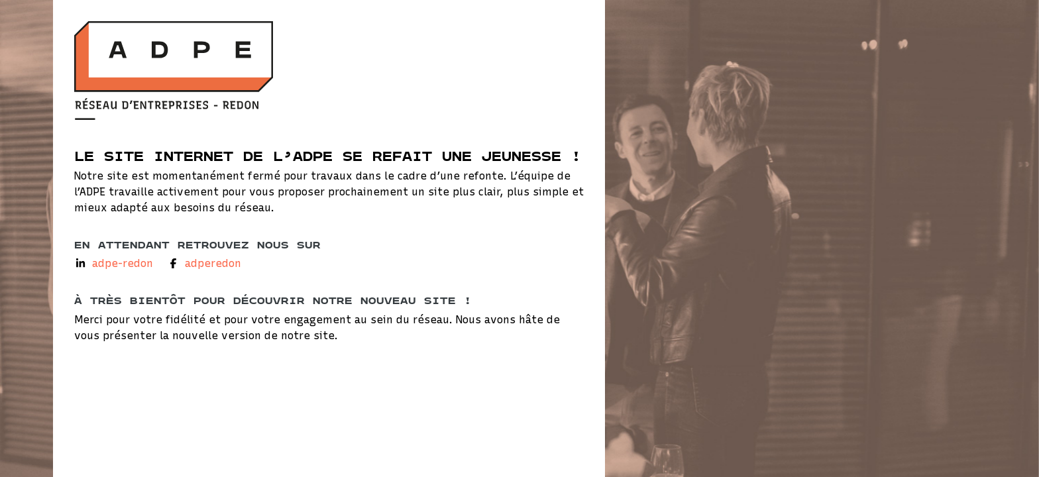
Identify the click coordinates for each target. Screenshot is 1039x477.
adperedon (213, 263)
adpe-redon (122, 263)
